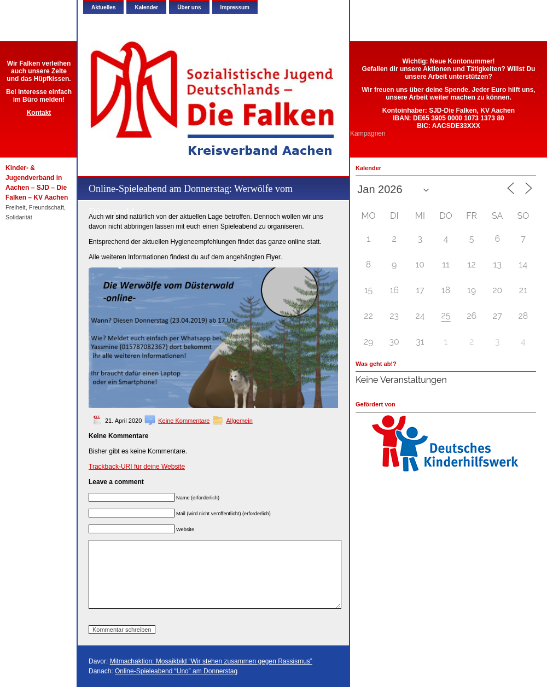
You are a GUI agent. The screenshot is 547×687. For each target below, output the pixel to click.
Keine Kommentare (184, 420)
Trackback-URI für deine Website (137, 466)
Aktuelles (103, 7)
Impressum (234, 7)
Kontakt (39, 113)
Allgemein (239, 420)
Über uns (189, 7)
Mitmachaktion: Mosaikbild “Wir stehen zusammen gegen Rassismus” (211, 661)
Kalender (146, 7)
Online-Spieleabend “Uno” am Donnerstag (176, 671)
